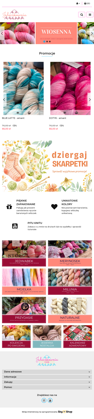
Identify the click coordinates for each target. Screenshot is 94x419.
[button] (87, 3)
